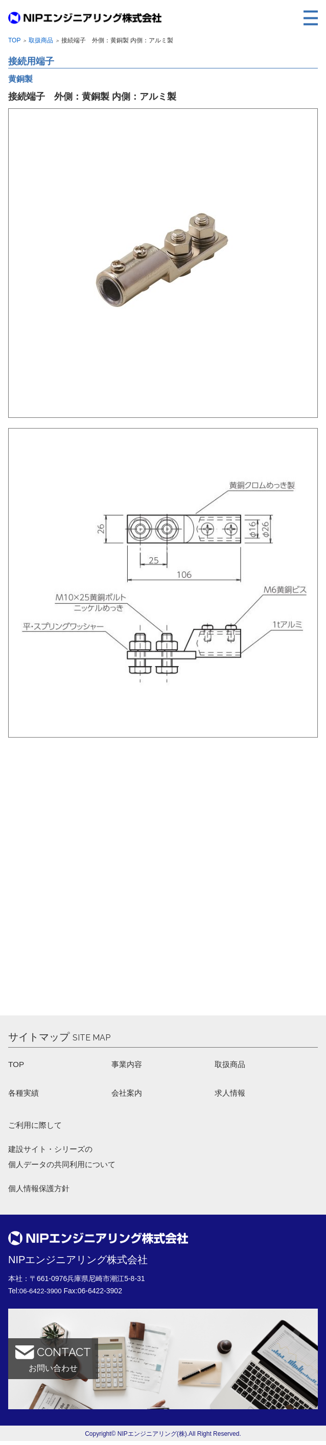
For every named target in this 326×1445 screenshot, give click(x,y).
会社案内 (127, 1093)
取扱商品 (41, 40)
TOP (16, 1064)
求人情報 (231, 1093)
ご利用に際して (36, 1127)
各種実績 (24, 1093)
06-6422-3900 (41, 1295)
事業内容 (127, 1064)
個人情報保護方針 (41, 1192)
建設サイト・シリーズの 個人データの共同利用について (65, 1159)
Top (14, 40)
